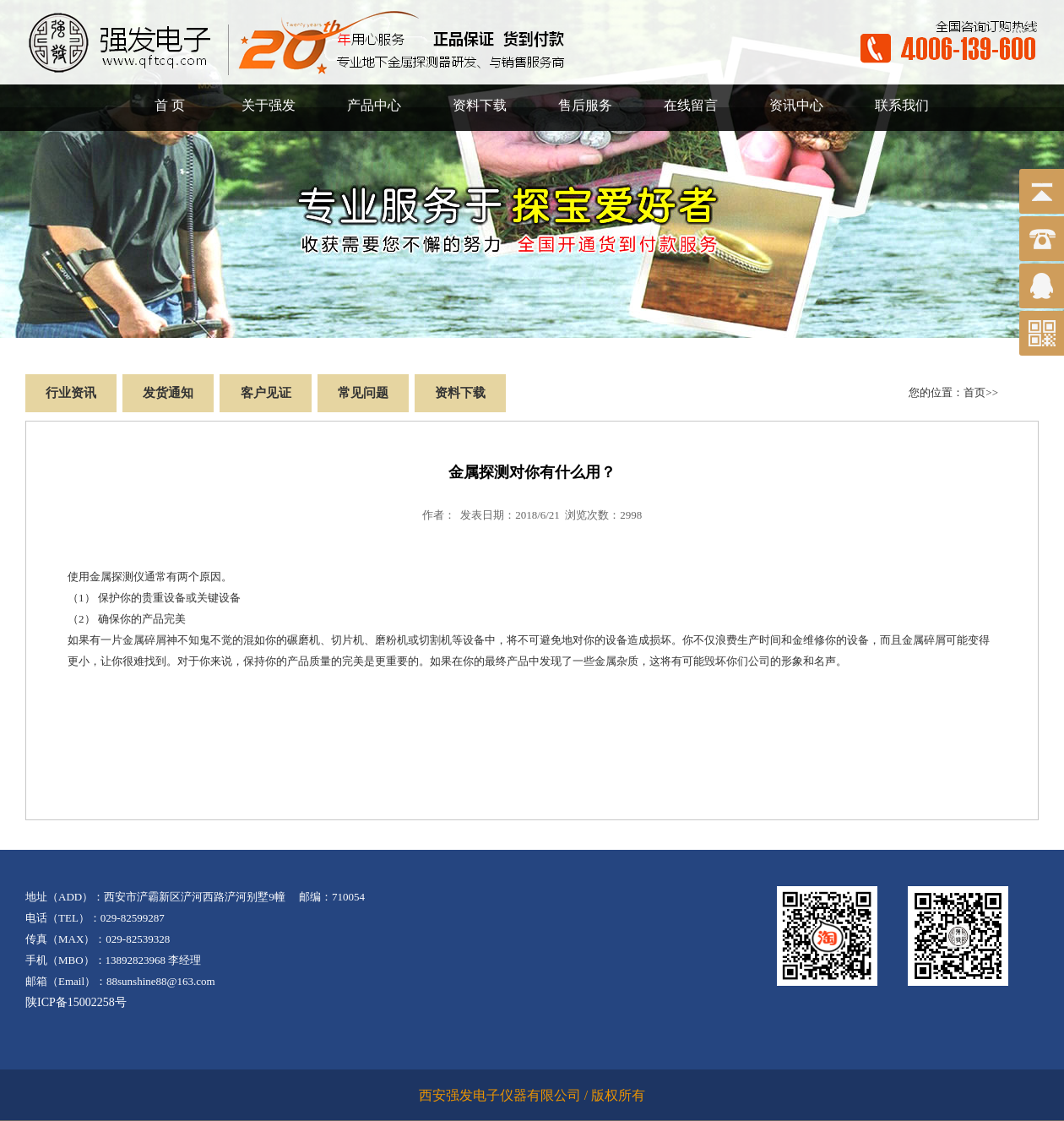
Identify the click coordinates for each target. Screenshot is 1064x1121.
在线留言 (691, 105)
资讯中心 (796, 105)
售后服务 (585, 105)
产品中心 (374, 105)
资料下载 (480, 105)
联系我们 (902, 105)
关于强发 (269, 105)
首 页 (170, 105)
